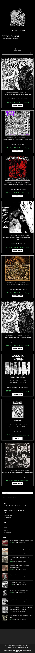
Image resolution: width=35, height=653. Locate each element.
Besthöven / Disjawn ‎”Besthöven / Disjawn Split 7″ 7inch (17, 238)
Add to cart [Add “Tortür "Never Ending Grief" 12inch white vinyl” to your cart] (17, 348)
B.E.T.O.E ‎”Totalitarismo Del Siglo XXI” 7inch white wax (17, 472)
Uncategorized (7, 532)
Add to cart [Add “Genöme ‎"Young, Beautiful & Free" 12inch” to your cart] (17, 296)
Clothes (5, 527)
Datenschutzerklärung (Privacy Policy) (20, 645)
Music (28, 92)
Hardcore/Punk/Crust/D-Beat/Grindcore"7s (16, 182)
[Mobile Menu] (23, 30)
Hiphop (6, 519)
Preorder (6, 501)
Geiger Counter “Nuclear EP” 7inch (17, 427)
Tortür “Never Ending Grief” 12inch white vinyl (17, 337)
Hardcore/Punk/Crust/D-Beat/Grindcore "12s (16, 92)
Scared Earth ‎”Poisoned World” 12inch (17, 383)
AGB (16, 647)
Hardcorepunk (7, 517)
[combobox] (17, 493)
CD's (5, 525)
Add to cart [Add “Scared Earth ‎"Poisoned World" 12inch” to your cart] (17, 394)
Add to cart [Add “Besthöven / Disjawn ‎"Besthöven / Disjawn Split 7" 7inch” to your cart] (17, 250)
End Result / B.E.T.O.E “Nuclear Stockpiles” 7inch (18, 184)
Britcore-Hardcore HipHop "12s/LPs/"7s (14, 510)
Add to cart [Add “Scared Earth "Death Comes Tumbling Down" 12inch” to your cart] (17, 151)
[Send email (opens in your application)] (17, 2)
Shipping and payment (23, 647)
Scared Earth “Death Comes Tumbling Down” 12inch (17, 139)
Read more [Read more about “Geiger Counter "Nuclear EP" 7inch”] (17, 438)
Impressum (7, 645)
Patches (6, 530)
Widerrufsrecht (10, 647)
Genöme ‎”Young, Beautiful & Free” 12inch (17, 284)
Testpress (6, 512)
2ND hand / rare (8, 515)
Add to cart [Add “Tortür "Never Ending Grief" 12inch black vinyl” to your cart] (17, 105)
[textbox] (17, 493)
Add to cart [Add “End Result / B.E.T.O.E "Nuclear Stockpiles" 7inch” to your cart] (17, 196)
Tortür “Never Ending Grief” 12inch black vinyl (17, 94)
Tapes (5, 522)
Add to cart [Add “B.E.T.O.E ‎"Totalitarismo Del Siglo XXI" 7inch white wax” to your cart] (17, 483)
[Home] (2, 38)
